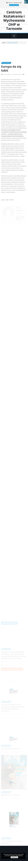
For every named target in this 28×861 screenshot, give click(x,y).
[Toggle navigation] (14, 35)
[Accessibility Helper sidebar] (26, 2)
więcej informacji (19, 855)
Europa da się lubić (12, 43)
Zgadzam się (14, 857)
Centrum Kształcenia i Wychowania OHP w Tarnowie (14, 20)
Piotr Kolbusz (7, 113)
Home (4, 43)
